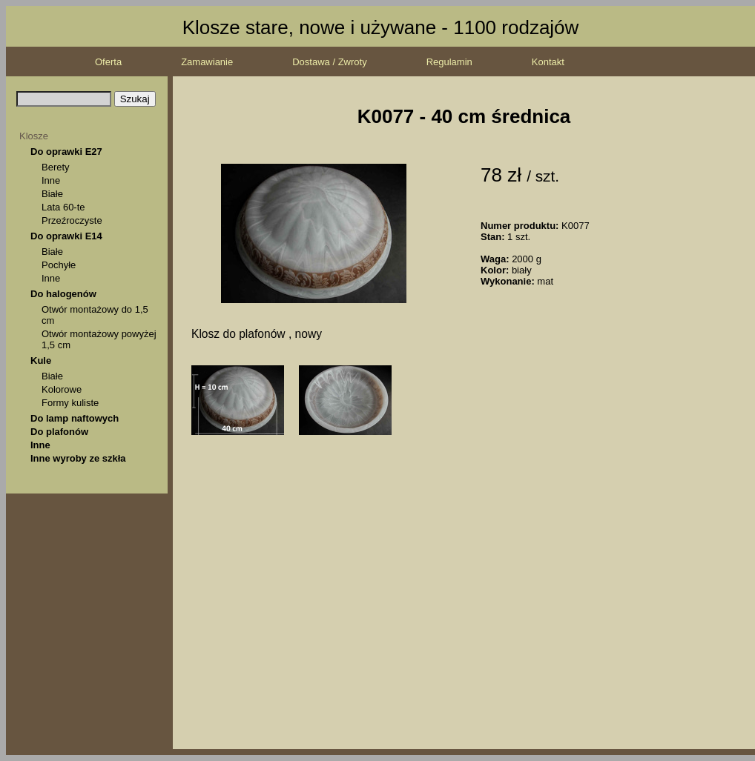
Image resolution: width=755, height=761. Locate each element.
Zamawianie (207, 61)
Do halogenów (63, 293)
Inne (51, 180)
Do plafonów (59, 431)
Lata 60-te (63, 207)
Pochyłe (59, 264)
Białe (52, 193)
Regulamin (449, 61)
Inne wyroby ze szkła (78, 458)
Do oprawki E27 (66, 151)
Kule (40, 360)
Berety (56, 167)
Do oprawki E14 (66, 236)
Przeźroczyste (72, 220)
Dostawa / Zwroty (329, 61)
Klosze (33, 136)
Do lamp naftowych (74, 418)
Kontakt (548, 61)
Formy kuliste (70, 402)
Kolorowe (62, 389)
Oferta (108, 61)
